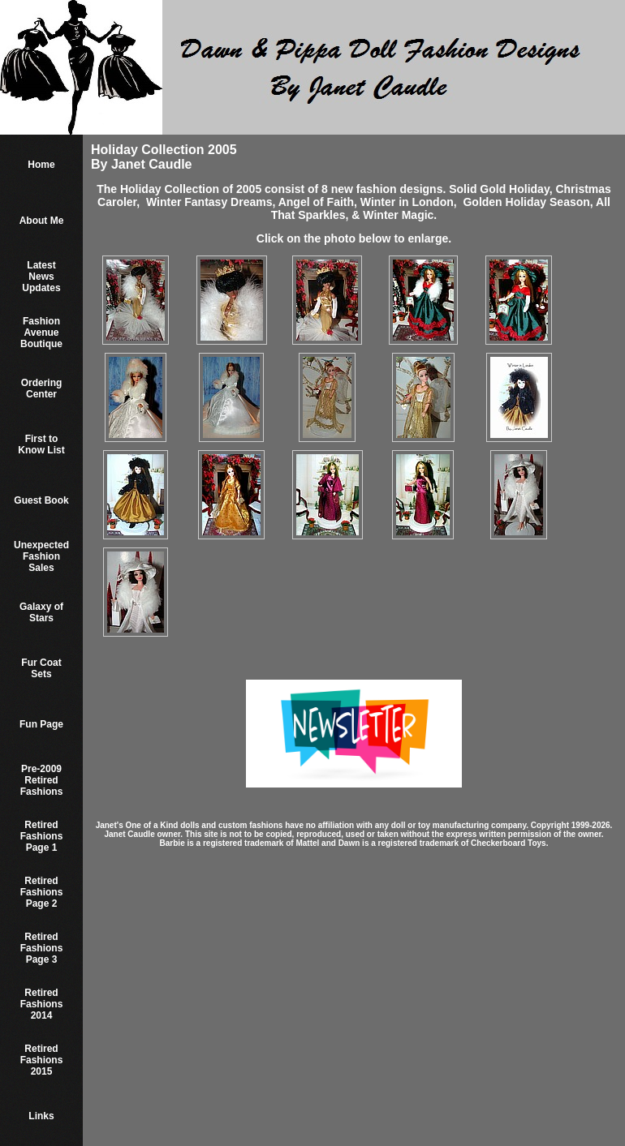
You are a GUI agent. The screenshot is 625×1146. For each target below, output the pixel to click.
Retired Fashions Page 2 (41, 892)
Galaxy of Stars (41, 612)
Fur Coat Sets (41, 668)
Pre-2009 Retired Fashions (41, 780)
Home (41, 164)
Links (41, 1116)
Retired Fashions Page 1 (41, 836)
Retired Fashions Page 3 (41, 948)
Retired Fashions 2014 (41, 1004)
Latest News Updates (41, 277)
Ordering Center (41, 388)
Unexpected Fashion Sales (41, 556)
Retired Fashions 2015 (41, 1060)
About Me (41, 220)
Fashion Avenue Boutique (41, 332)
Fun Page (41, 724)
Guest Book (41, 500)
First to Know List (41, 444)
